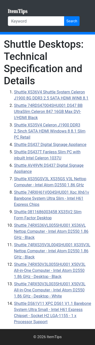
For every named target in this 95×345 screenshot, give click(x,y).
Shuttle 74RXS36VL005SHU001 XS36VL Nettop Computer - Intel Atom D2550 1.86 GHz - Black (51, 231)
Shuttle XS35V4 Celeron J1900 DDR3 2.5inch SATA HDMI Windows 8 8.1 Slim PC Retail (49, 131)
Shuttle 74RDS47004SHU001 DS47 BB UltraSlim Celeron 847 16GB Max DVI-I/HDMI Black (48, 111)
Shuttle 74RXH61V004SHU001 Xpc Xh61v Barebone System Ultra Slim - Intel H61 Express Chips (51, 198)
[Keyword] (36, 21)
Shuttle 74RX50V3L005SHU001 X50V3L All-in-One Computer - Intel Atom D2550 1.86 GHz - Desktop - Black (50, 270)
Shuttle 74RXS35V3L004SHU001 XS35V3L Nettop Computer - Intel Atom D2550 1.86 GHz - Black (52, 250)
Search (71, 21)
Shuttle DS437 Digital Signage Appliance (50, 144)
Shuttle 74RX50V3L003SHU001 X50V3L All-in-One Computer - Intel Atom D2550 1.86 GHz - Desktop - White (50, 290)
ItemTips (17, 11)
